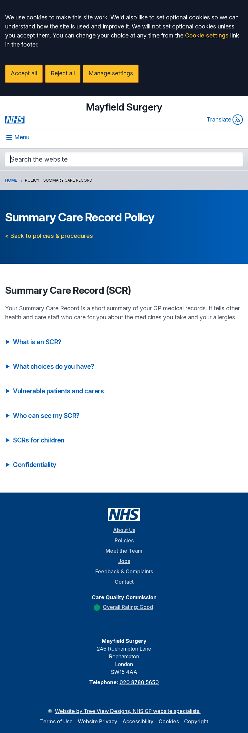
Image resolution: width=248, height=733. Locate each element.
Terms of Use (56, 721)
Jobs (124, 561)
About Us (124, 530)
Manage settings (110, 73)
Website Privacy (97, 721)
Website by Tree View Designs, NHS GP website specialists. (128, 711)
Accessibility (137, 721)
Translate (225, 119)
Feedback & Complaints (124, 571)
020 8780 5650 (139, 682)
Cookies (169, 721)
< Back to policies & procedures (49, 235)
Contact (124, 582)
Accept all (24, 73)
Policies (124, 540)
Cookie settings (207, 35)
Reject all (63, 73)
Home (11, 180)
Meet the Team (124, 550)
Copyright (196, 721)
